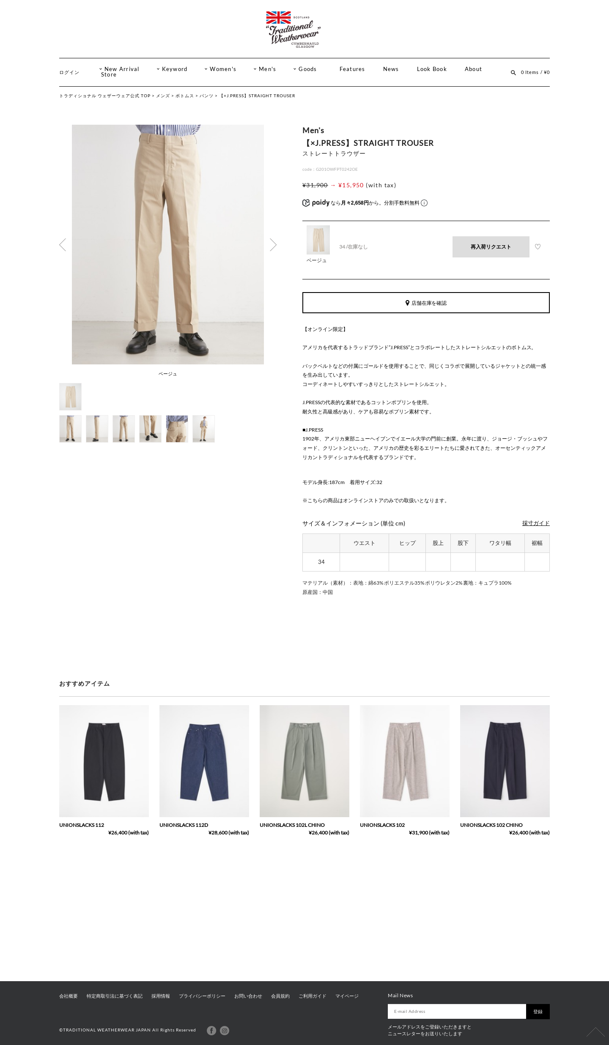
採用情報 (160, 995)
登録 (538, 1011)
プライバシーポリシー (202, 995)
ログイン (69, 72)
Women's (223, 69)
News (391, 69)
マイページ (347, 995)
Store (109, 74)
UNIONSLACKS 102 (382, 825)
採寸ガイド (536, 523)
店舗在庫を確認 (426, 303)
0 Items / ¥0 (535, 72)
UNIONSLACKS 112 (81, 825)
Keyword (175, 69)
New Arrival (122, 69)
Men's (267, 69)
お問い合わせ (248, 995)
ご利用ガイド (312, 995)
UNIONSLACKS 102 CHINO (491, 825)
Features (352, 69)
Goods (308, 69)
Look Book (432, 69)
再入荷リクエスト (491, 246)
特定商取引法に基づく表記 (115, 995)
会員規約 (280, 995)
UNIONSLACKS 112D (183, 825)
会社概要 (68, 995)
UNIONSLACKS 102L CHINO (292, 825)
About (473, 69)
